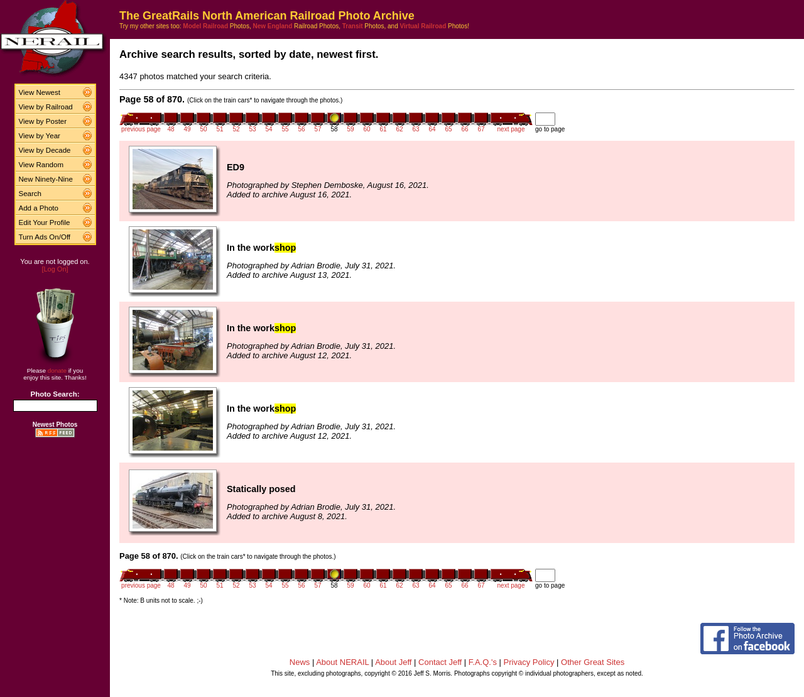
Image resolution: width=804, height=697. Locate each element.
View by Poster (43, 121)
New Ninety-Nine (46, 179)
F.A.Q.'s (483, 662)
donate (57, 370)
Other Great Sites (592, 662)
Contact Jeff (440, 662)
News (300, 662)
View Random (41, 164)
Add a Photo (38, 208)
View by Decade (45, 150)
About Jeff (393, 662)
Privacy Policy (529, 662)
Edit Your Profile (44, 222)
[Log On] (54, 269)
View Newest (39, 92)
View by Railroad (46, 107)
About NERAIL (342, 662)
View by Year (39, 136)
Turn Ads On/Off (45, 237)
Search (30, 193)
